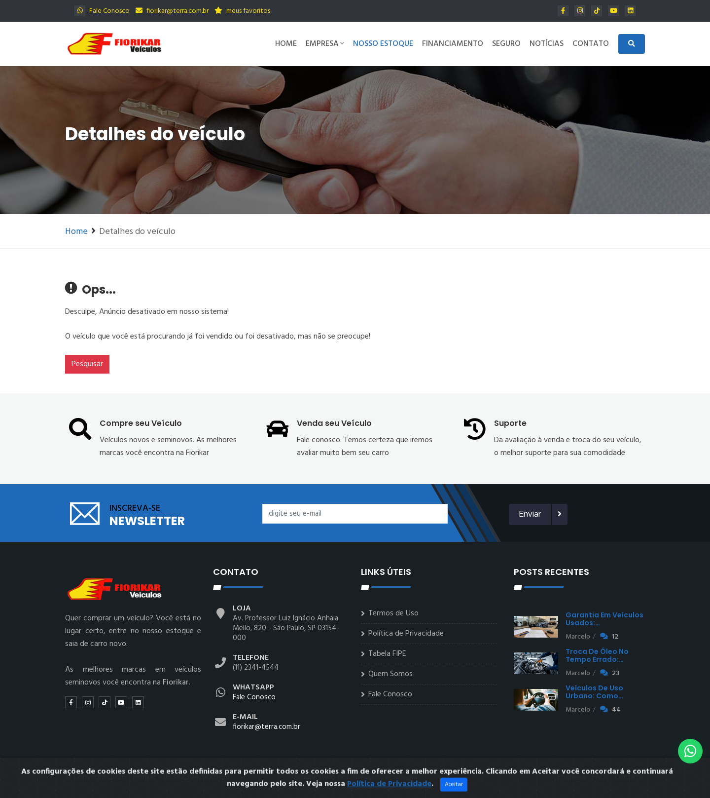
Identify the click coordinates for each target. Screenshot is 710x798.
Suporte (510, 423)
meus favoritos (242, 11)
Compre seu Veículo (141, 423)
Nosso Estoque (383, 44)
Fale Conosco (102, 11)
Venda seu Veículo (334, 423)
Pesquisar (87, 364)
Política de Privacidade (406, 633)
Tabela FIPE (387, 653)
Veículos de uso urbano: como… (594, 692)
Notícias (547, 44)
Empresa (325, 44)
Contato (590, 44)
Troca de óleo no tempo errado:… (597, 655)
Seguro (506, 44)
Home (286, 44)
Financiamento (452, 44)
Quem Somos (390, 674)
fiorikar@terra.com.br (172, 11)
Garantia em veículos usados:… (604, 619)
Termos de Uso (393, 613)
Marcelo (578, 637)
